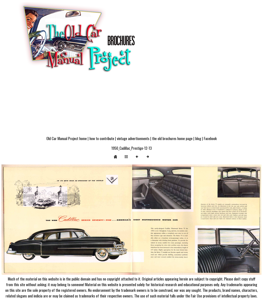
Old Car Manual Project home (66, 138)
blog (198, 138)
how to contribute (101, 138)
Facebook (210, 138)
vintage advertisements (133, 138)
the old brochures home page (172, 138)
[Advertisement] (131, 106)
